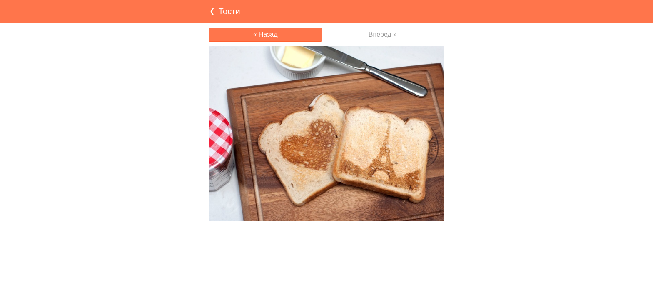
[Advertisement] (326, 237)
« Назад (265, 34)
